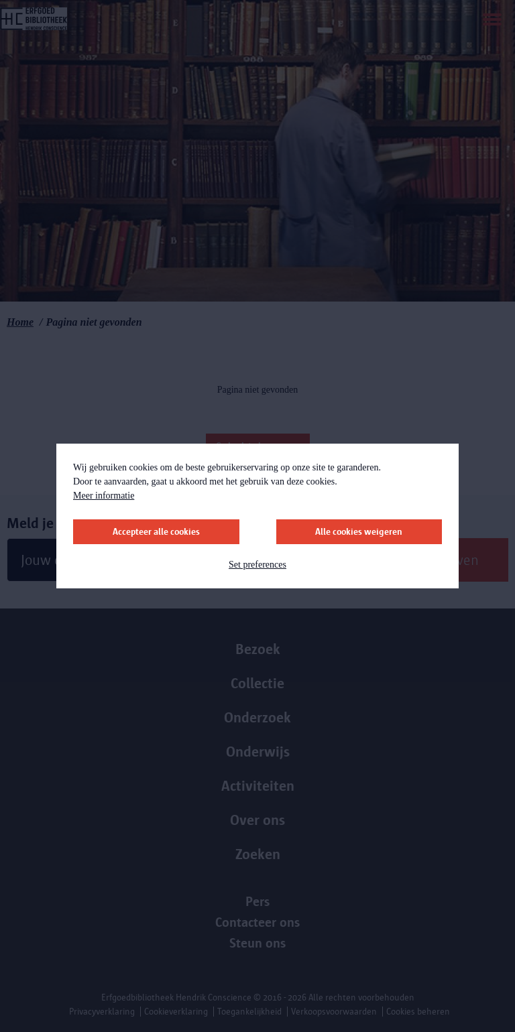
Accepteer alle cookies (156, 532)
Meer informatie (103, 496)
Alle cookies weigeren (358, 532)
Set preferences (257, 565)
